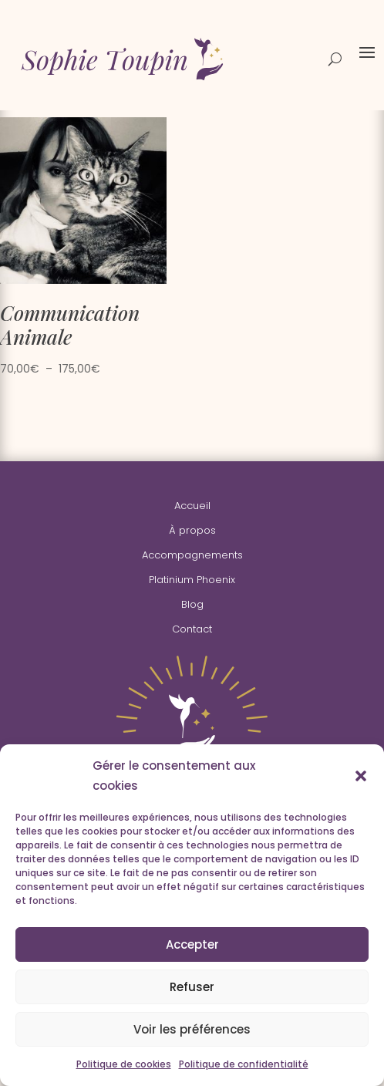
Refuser (192, 987)
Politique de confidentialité (243, 1064)
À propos (192, 530)
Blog (192, 604)
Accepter (192, 944)
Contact (192, 629)
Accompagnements (192, 555)
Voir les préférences (192, 1029)
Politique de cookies (123, 1064)
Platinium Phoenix (192, 579)
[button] (361, 776)
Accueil (192, 505)
